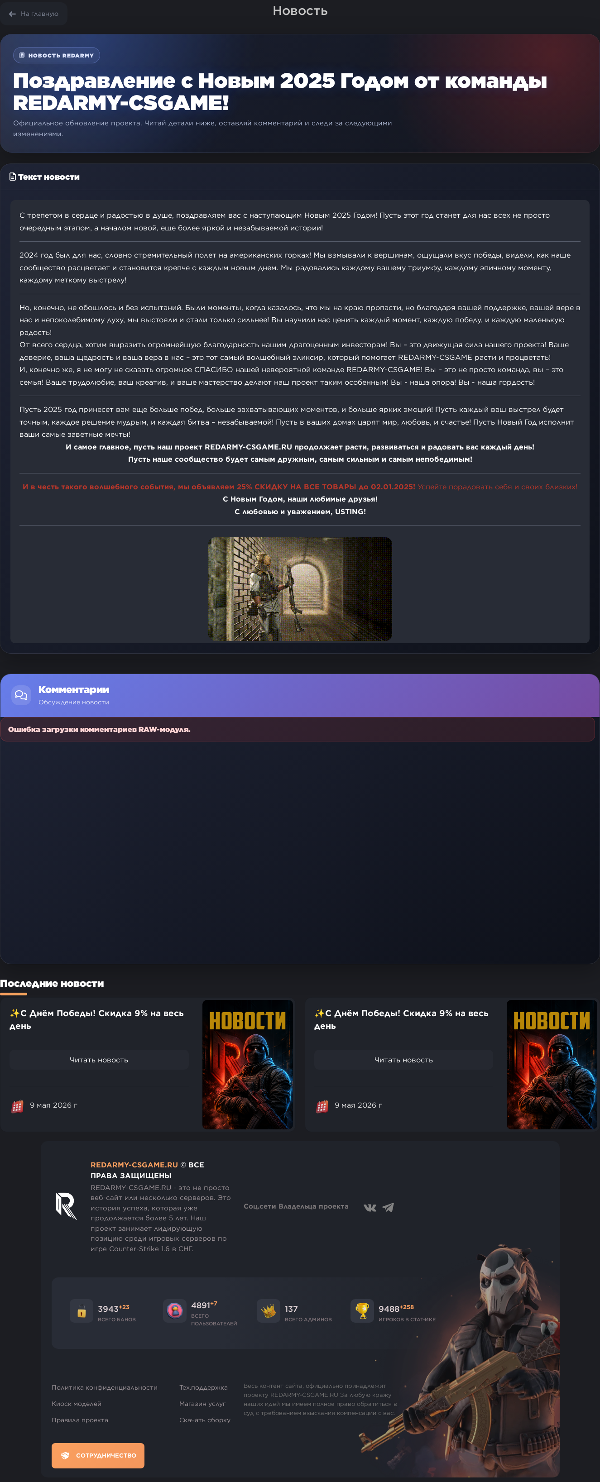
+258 (406, 1307)
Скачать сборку (204, 1420)
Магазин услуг (202, 1404)
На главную (39, 14)
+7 (213, 1303)
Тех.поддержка (203, 1387)
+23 (124, 1307)
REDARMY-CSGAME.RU (134, 1164)
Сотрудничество (98, 1455)
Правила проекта (80, 1420)
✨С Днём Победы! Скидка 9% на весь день (97, 1020)
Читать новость (99, 1059)
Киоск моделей (76, 1404)
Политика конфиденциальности (105, 1387)
